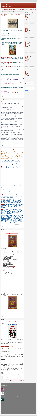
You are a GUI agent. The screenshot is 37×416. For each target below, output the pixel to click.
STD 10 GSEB (27, 9)
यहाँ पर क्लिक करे (14, 266)
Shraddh (26, 58)
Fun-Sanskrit (26, 25)
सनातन (26, 73)
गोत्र (25, 71)
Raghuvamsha (27, 45)
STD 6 (14, 9)
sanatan (26, 46)
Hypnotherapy (27, 32)
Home (2, 9)
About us (34, 9)
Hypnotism (26, 33)
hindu (26, 31)
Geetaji (26, 26)
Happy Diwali (26, 29)
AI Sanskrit (26, 16)
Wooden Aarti (27, 69)
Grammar (31, 9)
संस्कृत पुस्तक (26, 75)
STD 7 (17, 9)
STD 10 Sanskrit (27, 61)
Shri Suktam (26, 59)
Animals (26, 17)
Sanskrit (26, 47)
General (26, 27)
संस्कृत (26, 74)
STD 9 (23, 9)
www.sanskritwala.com (13, 92)
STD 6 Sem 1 (27, 62)
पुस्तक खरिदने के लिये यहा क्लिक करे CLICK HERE (7, 346)
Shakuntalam (26, 57)
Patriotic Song (27, 43)
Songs (26, 60)
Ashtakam (26, 18)
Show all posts (18, 11)
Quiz (26, 44)
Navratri (26, 40)
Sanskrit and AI (27, 48)
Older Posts (22, 380)
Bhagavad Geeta (27, 19)
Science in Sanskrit (27, 56)
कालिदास (26, 70)
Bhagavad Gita (6, 9)
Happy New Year (27, 30)
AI (25, 15)
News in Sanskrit (27, 41)
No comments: (12, 374)
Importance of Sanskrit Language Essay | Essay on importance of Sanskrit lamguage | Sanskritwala (11, 149)
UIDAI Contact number (4, 385)
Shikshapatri (10, 9)
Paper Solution (27, 42)
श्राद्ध (25, 72)
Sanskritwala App (27, 55)
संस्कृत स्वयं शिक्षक (27, 76)
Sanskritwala (6, 4)
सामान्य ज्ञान (26, 77)
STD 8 (20, 9)
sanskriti (26, 54)
